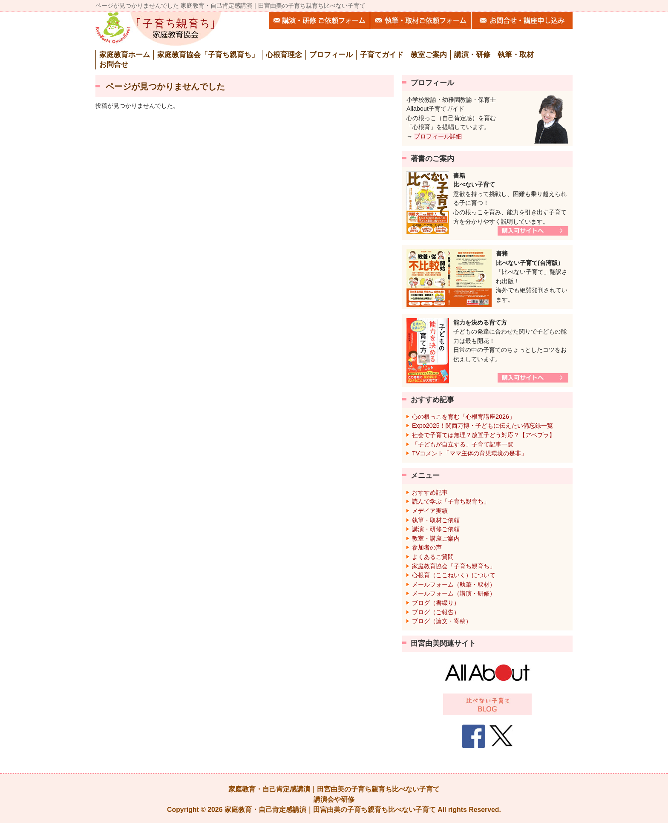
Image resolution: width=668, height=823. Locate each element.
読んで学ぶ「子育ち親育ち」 (450, 501)
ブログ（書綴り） (436, 602)
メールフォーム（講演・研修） (453, 593)
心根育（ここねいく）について (453, 575)
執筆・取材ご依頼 (436, 520)
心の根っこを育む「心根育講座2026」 (463, 416)
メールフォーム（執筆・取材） (453, 584)
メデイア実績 (430, 510)
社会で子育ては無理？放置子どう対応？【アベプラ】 (483, 435)
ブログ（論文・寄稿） (442, 621)
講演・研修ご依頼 (436, 529)
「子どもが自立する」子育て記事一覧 (462, 444)
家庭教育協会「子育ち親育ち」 (453, 566)
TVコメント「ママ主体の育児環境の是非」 (469, 453)
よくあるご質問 (433, 556)
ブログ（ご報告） (436, 612)
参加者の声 (427, 547)
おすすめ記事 (430, 492)
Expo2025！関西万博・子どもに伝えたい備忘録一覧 (482, 425)
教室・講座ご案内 (436, 538)
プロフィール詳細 (438, 136)
